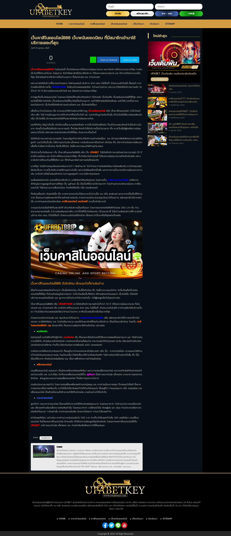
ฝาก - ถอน (167, 13)
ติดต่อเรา (154, 23)
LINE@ (191, 13)
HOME (59, 23)
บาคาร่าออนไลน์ (76, 23)
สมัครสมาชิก (142, 13)
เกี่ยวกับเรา (138, 23)
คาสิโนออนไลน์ (97, 23)
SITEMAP (170, 23)
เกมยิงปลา (68, 337)
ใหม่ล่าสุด (160, 36)
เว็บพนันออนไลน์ (119, 23)
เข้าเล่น (118, 13)
